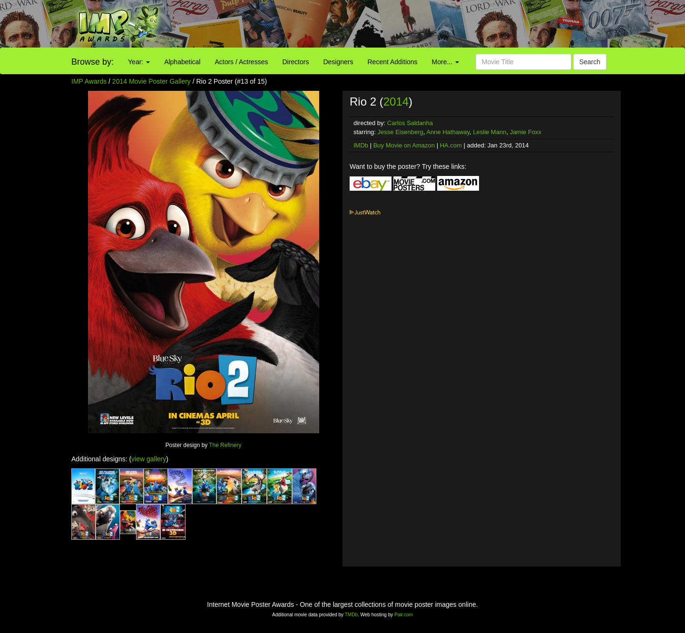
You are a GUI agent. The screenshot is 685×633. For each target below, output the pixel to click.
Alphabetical (182, 62)
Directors (295, 62)
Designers (338, 62)
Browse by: (92, 62)
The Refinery (225, 445)
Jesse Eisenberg (400, 132)
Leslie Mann (489, 132)
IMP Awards (89, 81)
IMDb (360, 145)
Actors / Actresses (241, 62)
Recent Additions (393, 62)
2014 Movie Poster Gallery (151, 81)
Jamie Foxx (525, 132)
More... (445, 62)
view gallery (148, 459)
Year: (139, 62)
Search (589, 62)
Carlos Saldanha (410, 123)
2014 (396, 101)
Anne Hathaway (448, 132)
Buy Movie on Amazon (404, 145)
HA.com (451, 145)
